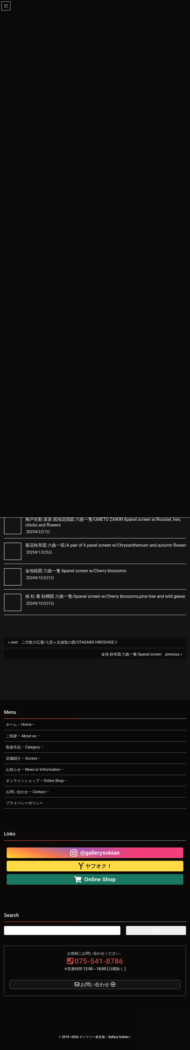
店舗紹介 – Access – (23, 758)
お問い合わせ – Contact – (27, 792)
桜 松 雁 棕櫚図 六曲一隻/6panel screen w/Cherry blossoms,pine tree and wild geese (105, 596)
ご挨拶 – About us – (23, 736)
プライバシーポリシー (24, 803)
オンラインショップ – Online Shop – (36, 781)
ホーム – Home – (20, 724)
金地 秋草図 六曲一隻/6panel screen (131, 654)
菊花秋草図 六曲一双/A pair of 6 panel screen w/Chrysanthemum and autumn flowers (106, 545)
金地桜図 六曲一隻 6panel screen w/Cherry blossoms (75, 570)
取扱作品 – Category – (24, 747)
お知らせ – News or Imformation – (35, 769)
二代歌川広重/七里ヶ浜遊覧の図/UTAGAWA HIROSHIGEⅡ (70, 642)
